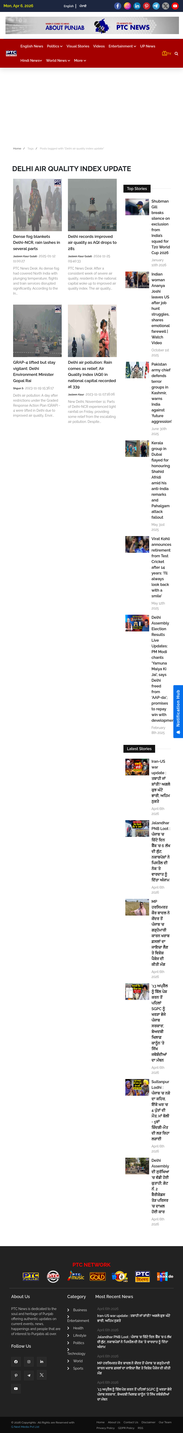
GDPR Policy (126, 1428)
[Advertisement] (91, 105)
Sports (75, 1368)
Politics (55, 46)
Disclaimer (148, 1422)
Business (77, 1310)
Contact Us (131, 1422)
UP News (147, 46)
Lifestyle (76, 1335)
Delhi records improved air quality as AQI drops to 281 (92, 242)
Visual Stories (77, 46)
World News (58, 60)
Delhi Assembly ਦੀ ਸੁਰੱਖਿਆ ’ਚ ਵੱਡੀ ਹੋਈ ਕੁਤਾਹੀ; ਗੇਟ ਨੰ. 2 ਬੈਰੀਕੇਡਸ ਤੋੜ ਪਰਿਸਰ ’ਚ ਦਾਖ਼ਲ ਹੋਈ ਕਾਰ (160, 1186)
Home (17, 148)
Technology (76, 1352)
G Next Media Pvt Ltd (25, 1426)
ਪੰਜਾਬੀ (82, 6)
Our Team (165, 1422)
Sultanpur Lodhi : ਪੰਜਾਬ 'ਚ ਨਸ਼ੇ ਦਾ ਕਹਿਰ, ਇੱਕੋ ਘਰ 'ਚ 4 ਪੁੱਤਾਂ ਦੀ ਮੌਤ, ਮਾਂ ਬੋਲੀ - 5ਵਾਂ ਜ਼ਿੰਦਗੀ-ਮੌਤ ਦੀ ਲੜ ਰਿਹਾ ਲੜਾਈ (161, 1110)
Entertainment (122, 46)
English (69, 6)
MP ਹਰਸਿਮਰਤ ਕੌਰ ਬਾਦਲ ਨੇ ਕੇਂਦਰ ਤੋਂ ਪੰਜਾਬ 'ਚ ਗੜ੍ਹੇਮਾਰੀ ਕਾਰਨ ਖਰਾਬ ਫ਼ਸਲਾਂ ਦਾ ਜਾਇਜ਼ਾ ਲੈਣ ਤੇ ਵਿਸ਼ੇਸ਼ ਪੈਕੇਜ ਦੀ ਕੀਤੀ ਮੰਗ (161, 933)
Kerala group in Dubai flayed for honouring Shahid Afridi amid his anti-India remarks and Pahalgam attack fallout (161, 480)
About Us (114, 1422)
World (74, 1361)
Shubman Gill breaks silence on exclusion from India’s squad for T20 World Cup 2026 (161, 227)
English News (31, 46)
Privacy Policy (106, 1428)
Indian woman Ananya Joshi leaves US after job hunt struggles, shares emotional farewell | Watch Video (161, 308)
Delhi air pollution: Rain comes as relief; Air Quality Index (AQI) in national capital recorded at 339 (92, 374)
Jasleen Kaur (76, 394)
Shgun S (18, 388)
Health (75, 1328)
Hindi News (31, 60)
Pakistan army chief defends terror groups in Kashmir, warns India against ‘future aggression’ (161, 393)
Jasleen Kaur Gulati (25, 256)
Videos (99, 46)
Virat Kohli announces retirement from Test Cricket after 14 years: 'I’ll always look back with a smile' (161, 567)
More (80, 60)
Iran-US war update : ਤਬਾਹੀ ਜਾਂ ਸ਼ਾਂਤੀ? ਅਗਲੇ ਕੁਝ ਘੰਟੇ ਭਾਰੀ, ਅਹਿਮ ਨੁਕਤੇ (161, 781)
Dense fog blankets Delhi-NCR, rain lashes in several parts (36, 242)
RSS (140, 1428)
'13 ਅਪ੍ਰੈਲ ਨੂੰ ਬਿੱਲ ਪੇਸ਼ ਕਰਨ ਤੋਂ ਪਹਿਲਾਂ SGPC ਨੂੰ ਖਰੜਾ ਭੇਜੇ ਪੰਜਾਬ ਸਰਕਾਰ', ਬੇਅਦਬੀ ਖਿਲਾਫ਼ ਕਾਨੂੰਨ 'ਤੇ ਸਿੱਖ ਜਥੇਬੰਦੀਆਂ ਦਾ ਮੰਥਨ (160, 1023)
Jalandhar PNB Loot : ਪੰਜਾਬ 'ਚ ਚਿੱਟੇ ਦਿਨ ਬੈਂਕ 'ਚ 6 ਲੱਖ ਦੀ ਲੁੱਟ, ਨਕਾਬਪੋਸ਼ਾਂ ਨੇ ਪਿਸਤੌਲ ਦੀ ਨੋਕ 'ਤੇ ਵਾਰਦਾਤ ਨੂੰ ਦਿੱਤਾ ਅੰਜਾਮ (161, 851)
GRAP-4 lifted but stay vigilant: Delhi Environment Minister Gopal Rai (34, 371)
